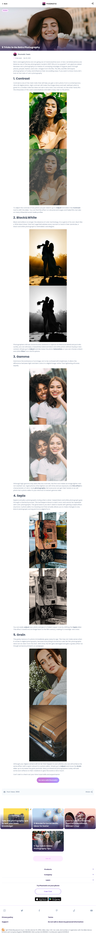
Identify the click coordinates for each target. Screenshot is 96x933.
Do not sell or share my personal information (65, 922)
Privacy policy (7, 917)
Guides (5, 10)
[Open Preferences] (3, 929)
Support (5, 922)
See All (48, 858)
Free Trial (48, 891)
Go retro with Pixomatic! (48, 780)
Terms (50, 917)
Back (4, 4)
